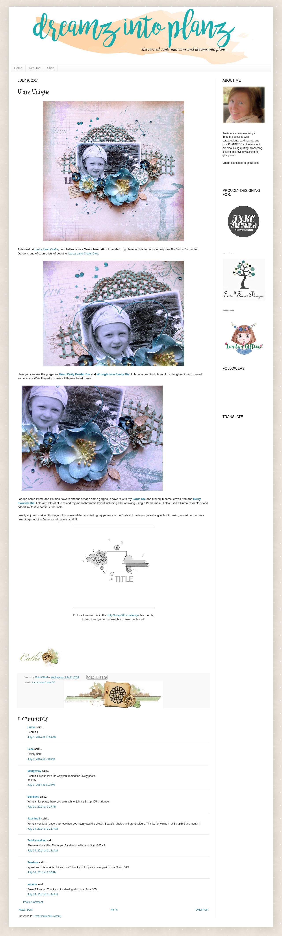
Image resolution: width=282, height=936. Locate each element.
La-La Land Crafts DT (43, 682)
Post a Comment (33, 902)
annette (32, 884)
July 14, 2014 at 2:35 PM (42, 872)
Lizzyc (31, 727)
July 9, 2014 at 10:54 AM (42, 737)
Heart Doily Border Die (74, 374)
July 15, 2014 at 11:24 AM (43, 894)
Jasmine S (34, 818)
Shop (50, 68)
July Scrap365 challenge (123, 615)
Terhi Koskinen (37, 840)
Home (18, 68)
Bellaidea (33, 796)
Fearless (33, 862)
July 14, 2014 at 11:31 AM (43, 850)
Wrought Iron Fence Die (113, 374)
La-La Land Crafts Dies (83, 253)
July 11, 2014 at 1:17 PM (42, 806)
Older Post (202, 909)
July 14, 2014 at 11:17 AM (43, 828)
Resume (34, 68)
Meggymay (34, 770)
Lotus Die (139, 499)
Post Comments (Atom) (47, 916)
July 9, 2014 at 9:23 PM (41, 784)
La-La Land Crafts (46, 249)
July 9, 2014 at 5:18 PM (41, 759)
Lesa (30, 749)
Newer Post (25, 909)
